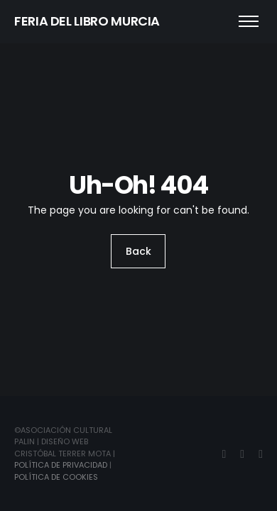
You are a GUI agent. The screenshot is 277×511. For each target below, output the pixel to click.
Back (138, 251)
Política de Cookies (56, 477)
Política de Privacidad (60, 465)
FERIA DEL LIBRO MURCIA (87, 21)
